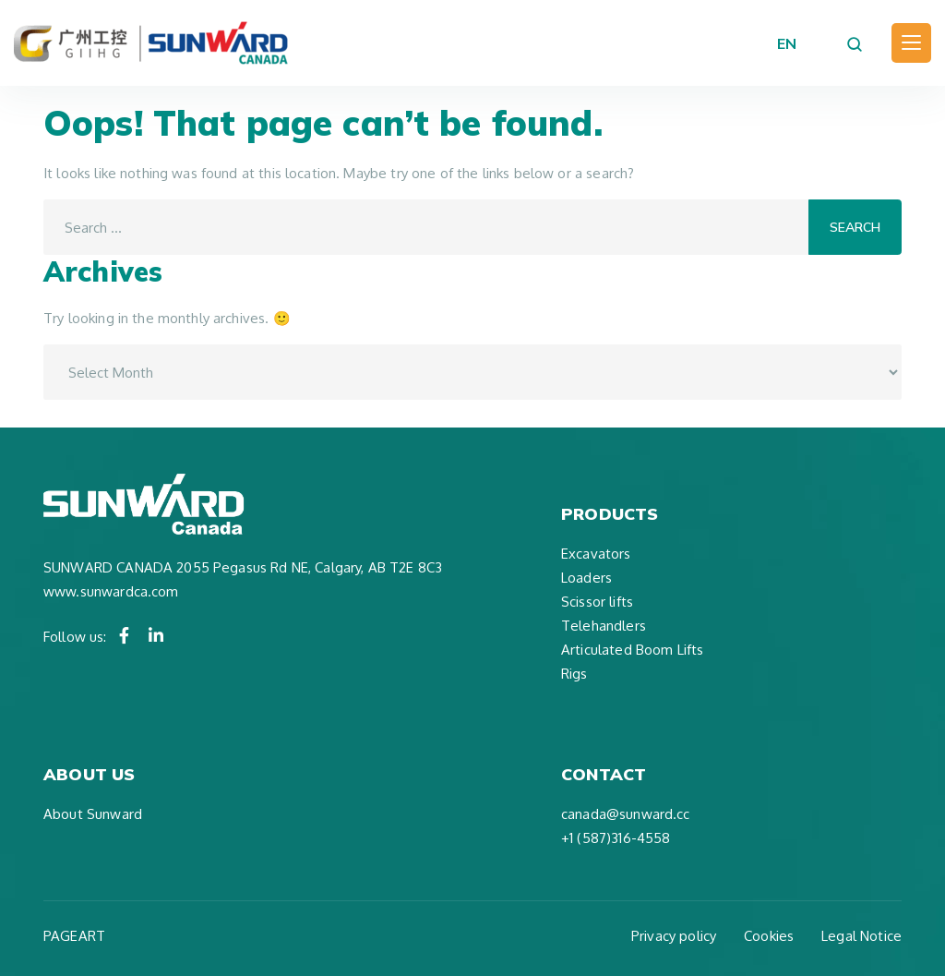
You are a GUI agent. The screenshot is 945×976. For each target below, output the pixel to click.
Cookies (769, 936)
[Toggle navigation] (911, 43)
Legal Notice (861, 936)
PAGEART (74, 936)
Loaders (586, 577)
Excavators (596, 553)
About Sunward (92, 814)
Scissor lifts (597, 601)
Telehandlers (603, 625)
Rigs (574, 673)
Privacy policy (673, 936)
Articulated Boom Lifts (632, 649)
